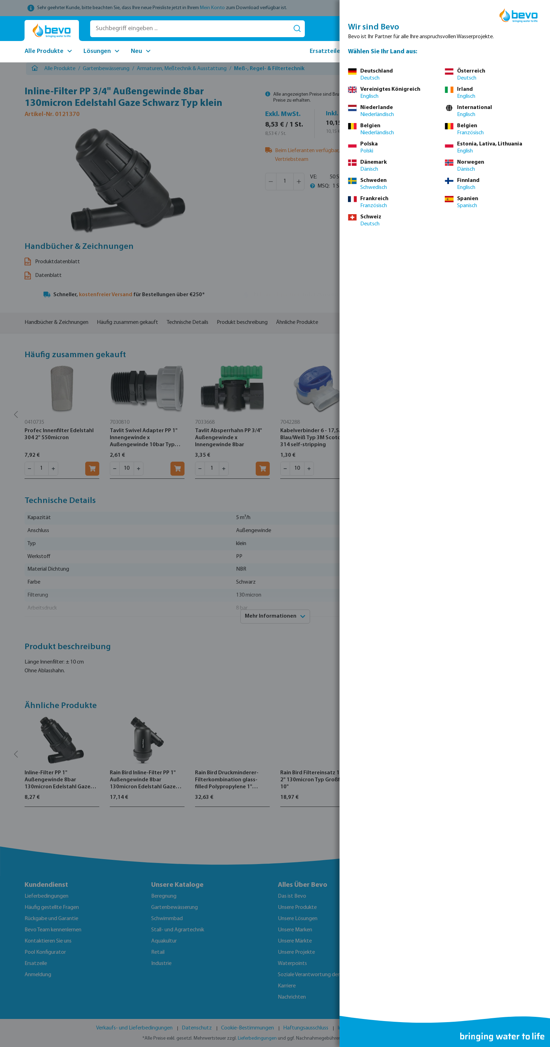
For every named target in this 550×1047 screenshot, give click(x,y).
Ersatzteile (325, 51)
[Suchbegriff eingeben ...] (190, 28)
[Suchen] (297, 28)
